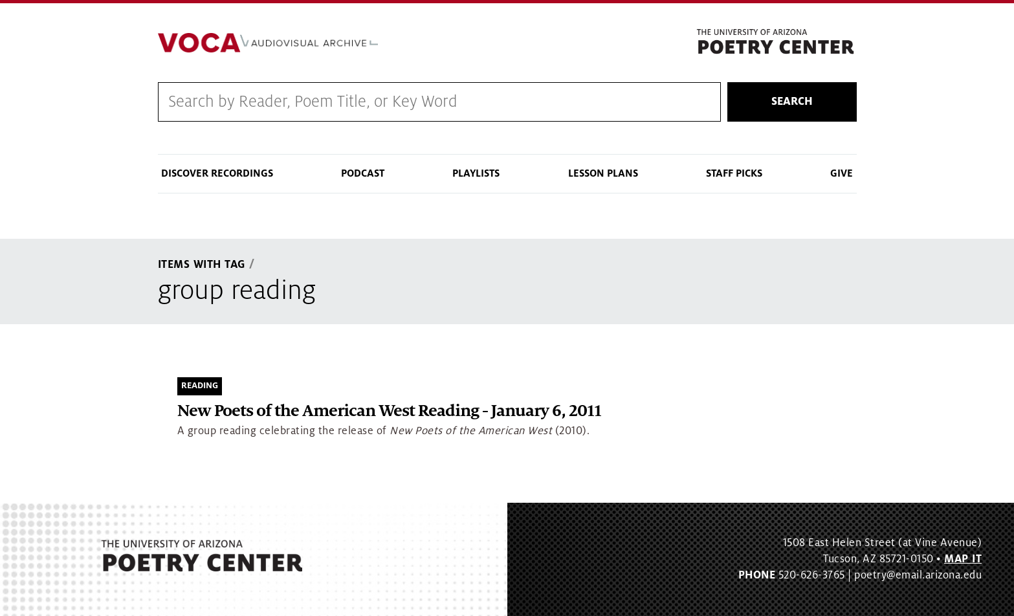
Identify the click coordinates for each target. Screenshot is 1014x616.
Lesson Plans (603, 173)
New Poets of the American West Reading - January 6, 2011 (389, 411)
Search (792, 101)
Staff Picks (734, 173)
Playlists (476, 173)
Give (841, 173)
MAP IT (963, 559)
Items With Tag (202, 264)
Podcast (362, 173)
